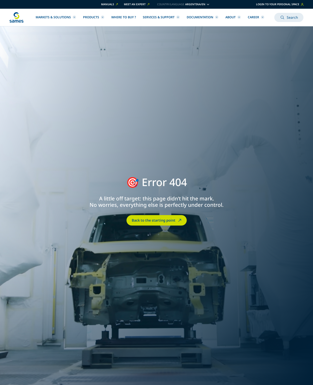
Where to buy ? (123, 17)
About (233, 17)
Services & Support (161, 17)
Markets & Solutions (56, 17)
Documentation (202, 17)
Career (256, 17)
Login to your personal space (279, 4)
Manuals (110, 4)
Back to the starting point (157, 220)
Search (289, 17)
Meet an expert (137, 4)
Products (93, 17)
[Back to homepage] (16, 17)
